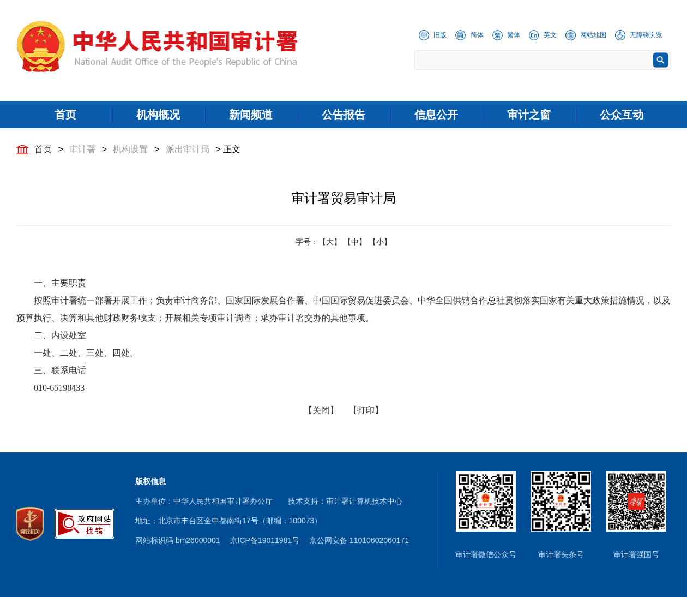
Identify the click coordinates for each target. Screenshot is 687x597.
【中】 (354, 241)
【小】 (380, 241)
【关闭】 (321, 410)
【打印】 (365, 410)
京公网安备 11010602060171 (359, 540)
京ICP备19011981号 (265, 540)
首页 (43, 149)
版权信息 (150, 481)
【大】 (329, 241)
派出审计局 (187, 149)
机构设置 (130, 149)
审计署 (82, 149)
